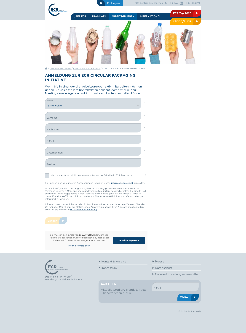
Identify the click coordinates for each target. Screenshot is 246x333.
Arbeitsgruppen (122, 16)
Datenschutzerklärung (84, 210)
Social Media (66, 279)
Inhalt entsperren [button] (129, 240)
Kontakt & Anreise (113, 261)
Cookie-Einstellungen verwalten (177, 274)
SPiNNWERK (64, 277)
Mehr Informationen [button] (79, 245)
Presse (159, 261)
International (150, 16)
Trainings (99, 16)
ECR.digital (193, 3)
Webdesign (51, 279)
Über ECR (80, 16)
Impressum (109, 268)
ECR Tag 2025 (182, 13)
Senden (52, 220)
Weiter (184, 297)
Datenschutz (163, 268)
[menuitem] (80, 16)
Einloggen (113, 3)
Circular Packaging (86, 68)
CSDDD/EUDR (182, 21)
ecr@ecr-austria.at (123, 183)
